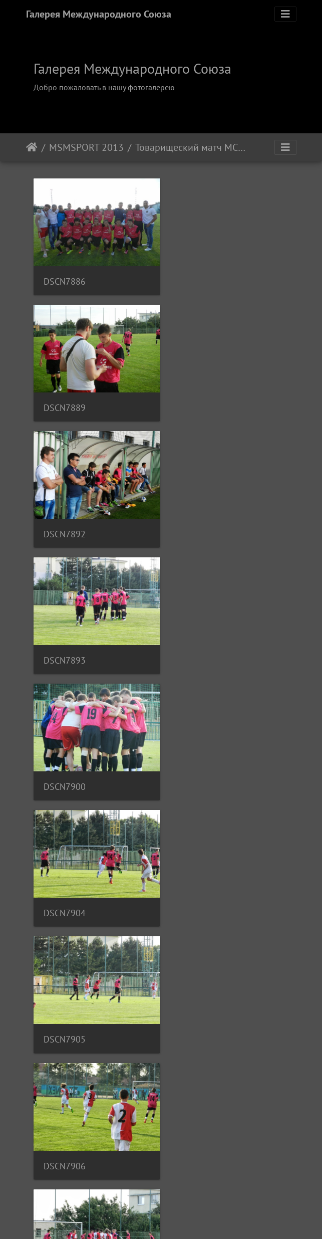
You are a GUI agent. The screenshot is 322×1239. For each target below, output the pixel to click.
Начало (32, 147)
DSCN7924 (65, 1006)
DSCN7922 (65, 885)
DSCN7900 (65, 520)
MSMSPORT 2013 (86, 147)
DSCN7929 (200, 1006)
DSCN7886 (65, 276)
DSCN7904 (200, 520)
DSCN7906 (200, 642)
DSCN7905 (65, 642)
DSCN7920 (200, 763)
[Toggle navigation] (285, 14)
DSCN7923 (200, 885)
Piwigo (174, 1218)
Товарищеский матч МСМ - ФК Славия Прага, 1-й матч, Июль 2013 (192, 147)
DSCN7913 (65, 763)
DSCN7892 (65, 398)
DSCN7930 (65, 1128)
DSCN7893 (200, 398)
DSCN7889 (200, 276)
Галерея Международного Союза (98, 14)
